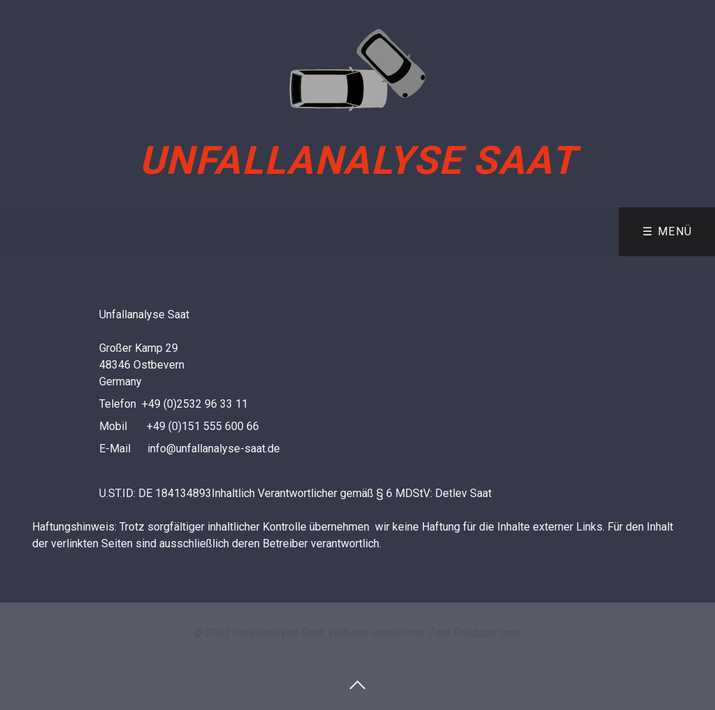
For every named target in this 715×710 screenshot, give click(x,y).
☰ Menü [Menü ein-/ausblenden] (667, 231)
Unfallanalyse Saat (358, 161)
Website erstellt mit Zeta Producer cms (425, 632)
